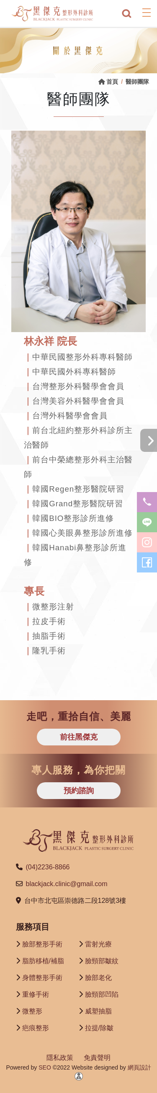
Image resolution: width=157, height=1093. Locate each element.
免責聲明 (97, 1057)
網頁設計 (139, 1067)
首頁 (108, 81)
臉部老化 (98, 977)
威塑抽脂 (98, 1011)
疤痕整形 (35, 1027)
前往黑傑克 (79, 737)
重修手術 (35, 994)
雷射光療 (98, 944)
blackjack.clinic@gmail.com (67, 883)
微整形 (32, 1011)
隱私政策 (59, 1057)
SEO (44, 1067)
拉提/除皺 (99, 1027)
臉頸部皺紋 (101, 960)
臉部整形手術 (42, 944)
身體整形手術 (42, 977)
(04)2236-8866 (48, 867)
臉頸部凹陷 (101, 994)
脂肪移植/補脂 (43, 960)
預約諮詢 (79, 790)
